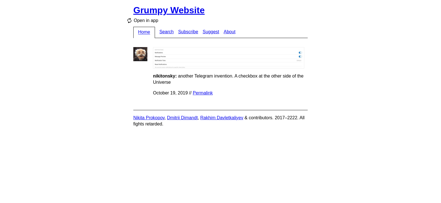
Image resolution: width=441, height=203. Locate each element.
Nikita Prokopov (149, 117)
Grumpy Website (169, 10)
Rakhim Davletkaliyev (221, 117)
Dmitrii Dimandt (182, 117)
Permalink (203, 93)
